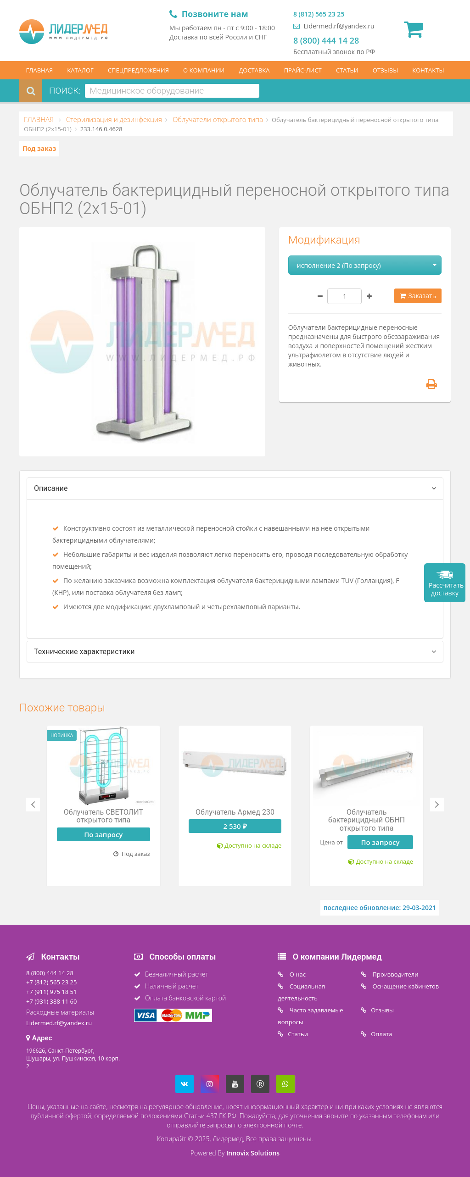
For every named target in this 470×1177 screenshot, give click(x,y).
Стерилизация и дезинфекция (113, 119)
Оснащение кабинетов (405, 986)
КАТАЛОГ (80, 70)
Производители (394, 974)
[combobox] (172, 91)
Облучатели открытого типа (217, 119)
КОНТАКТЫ (428, 70)
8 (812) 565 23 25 (318, 14)
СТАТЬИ (347, 70)
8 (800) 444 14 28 (326, 40)
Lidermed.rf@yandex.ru (334, 26)
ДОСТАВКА (254, 70)
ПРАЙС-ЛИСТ (303, 70)
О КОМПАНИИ (203, 70)
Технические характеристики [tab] (84, 651)
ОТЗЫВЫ (385, 70)
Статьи (298, 1034)
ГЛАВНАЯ (39, 70)
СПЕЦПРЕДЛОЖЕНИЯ (138, 70)
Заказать (418, 295)
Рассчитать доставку (446, 589)
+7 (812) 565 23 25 (51, 982)
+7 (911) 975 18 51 (51, 992)
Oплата (381, 1034)
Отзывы (382, 1010)
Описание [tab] (51, 488)
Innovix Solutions (253, 1153)
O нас (297, 974)
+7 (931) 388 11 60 (51, 1001)
